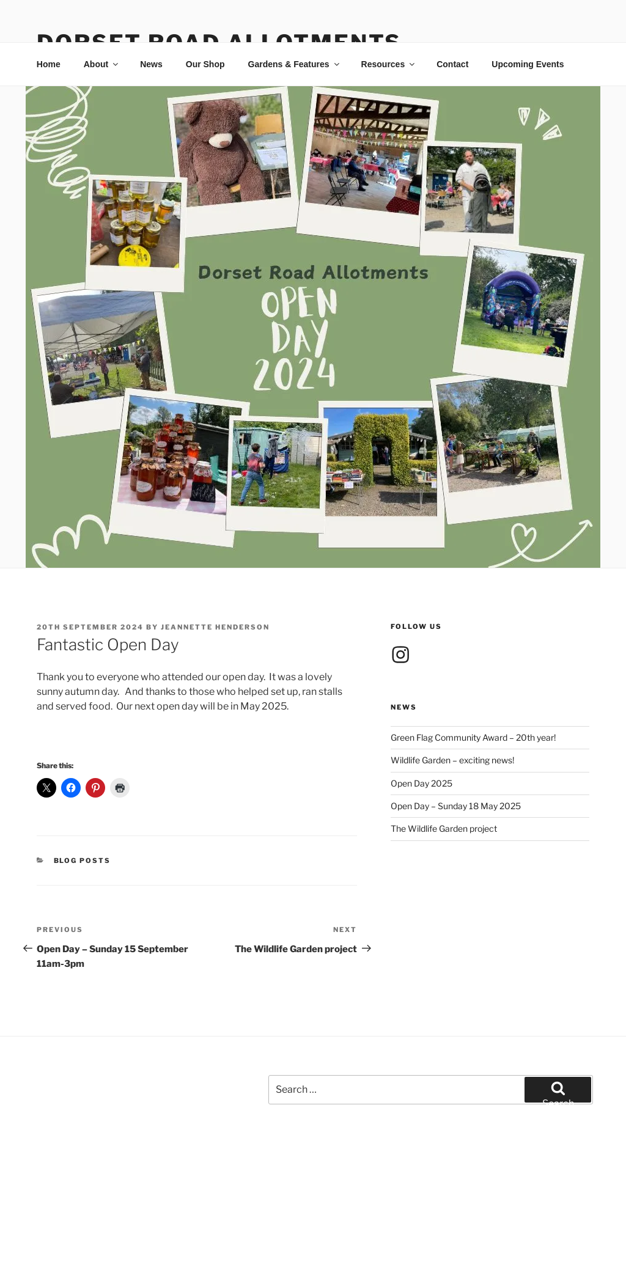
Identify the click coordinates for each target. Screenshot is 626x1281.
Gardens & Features (294, 64)
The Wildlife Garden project (444, 828)
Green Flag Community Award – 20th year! (473, 737)
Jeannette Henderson (215, 627)
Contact (452, 64)
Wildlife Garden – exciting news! (452, 760)
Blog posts (82, 860)
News (151, 64)
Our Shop (205, 64)
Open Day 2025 (421, 783)
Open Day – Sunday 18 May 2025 (456, 806)
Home (49, 64)
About (102, 64)
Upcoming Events (528, 64)
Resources (389, 64)
